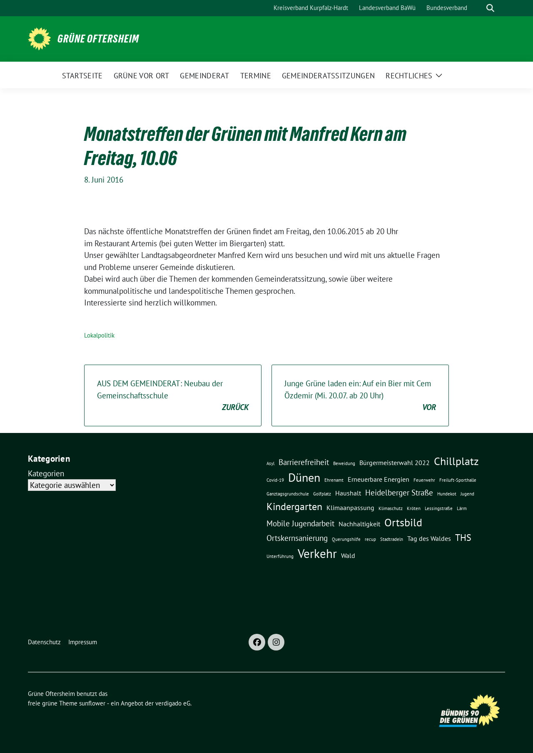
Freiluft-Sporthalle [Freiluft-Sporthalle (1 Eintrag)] (457, 480)
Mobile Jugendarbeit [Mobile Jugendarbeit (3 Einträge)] (300, 523)
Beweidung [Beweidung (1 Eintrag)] (344, 463)
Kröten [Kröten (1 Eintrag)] (414, 508)
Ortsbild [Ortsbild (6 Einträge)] (403, 522)
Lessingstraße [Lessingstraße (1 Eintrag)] (439, 508)
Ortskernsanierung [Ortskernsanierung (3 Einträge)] (297, 538)
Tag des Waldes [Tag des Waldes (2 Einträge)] (429, 538)
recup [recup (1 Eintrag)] (370, 539)
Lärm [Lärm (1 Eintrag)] (462, 508)
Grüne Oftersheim (98, 39)
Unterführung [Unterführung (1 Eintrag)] (280, 556)
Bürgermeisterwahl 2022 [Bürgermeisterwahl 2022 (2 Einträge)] (394, 462)
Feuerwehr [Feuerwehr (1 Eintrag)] (424, 480)
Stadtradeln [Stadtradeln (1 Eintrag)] (391, 539)
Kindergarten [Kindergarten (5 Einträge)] (294, 506)
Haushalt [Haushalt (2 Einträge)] (348, 493)
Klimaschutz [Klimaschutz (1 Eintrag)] (391, 508)
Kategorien (46, 473)
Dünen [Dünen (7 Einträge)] (304, 477)
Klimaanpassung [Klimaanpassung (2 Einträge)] (350, 507)
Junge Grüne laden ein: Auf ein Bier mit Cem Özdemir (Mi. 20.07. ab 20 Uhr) (360, 395)
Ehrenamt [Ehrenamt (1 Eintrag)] (334, 480)
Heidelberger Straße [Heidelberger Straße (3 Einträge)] (399, 492)
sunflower (92, 703)
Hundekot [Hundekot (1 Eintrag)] (446, 494)
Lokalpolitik (99, 335)
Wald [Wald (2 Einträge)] (348, 555)
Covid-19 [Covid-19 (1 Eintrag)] (275, 480)
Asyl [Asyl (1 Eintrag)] (270, 463)
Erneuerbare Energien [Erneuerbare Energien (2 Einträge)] (378, 479)
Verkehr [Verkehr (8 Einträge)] (317, 553)
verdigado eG (172, 703)
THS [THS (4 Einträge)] (463, 537)
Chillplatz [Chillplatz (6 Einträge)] (456, 461)
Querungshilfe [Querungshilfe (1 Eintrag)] (346, 539)
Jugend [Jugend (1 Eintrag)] (467, 494)
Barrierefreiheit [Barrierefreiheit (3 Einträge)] (304, 462)
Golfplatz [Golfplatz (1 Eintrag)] (322, 494)
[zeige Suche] (490, 8)
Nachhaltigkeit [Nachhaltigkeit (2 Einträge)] (359, 524)
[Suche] (478, 8)
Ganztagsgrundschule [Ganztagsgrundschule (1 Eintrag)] (287, 494)
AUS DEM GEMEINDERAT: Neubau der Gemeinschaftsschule (173, 395)
